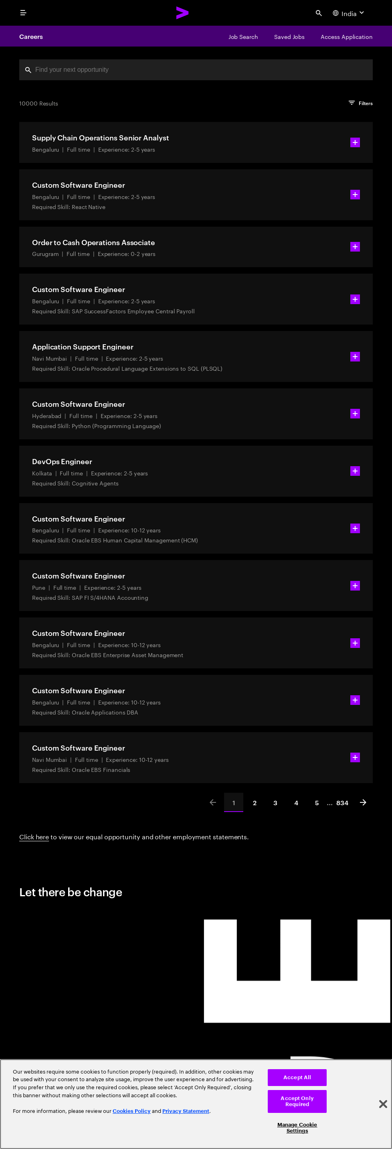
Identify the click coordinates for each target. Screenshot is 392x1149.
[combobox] (196, 69)
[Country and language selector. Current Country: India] (349, 12)
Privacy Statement (185, 1111)
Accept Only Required (297, 1101)
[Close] (383, 1104)
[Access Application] (347, 36)
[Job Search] (243, 36)
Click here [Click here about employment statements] (34, 836)
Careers (30, 36)
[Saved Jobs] (289, 36)
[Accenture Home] (182, 12)
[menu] (23, 12)
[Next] (363, 802)
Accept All (297, 1077)
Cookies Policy (132, 1111)
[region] (196, 1104)
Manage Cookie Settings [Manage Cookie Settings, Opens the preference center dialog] (297, 1128)
